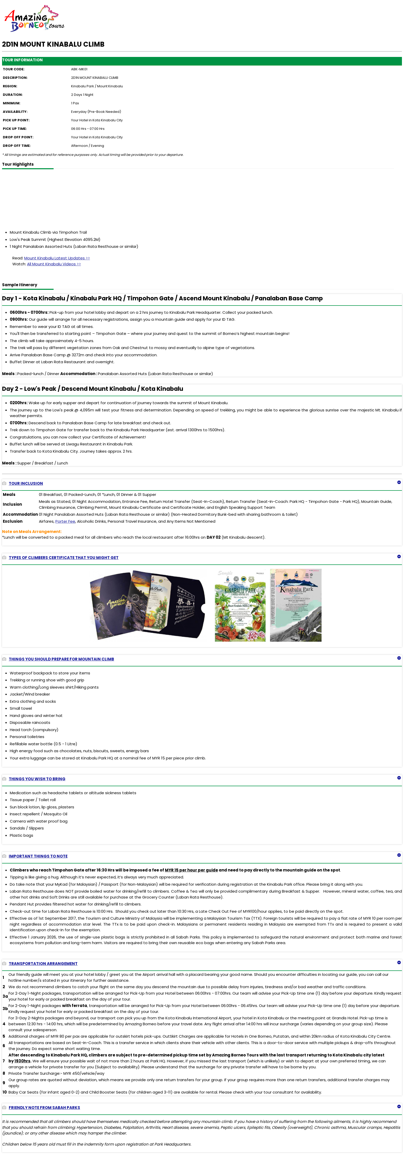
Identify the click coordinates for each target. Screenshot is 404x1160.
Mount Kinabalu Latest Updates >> (57, 258)
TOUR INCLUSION (22, 483)
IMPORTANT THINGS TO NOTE (35, 856)
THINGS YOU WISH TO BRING (33, 779)
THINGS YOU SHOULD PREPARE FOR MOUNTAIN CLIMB (58, 659)
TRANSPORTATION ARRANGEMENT (40, 963)
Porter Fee (65, 521)
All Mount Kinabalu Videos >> (54, 264)
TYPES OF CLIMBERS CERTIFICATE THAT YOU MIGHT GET (60, 557)
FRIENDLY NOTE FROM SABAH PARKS (41, 1107)
